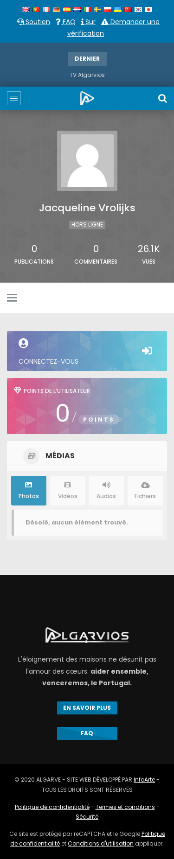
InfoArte (144, 779)
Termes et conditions (125, 807)
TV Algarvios (87, 75)
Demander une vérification (113, 27)
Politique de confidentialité (52, 807)
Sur (88, 21)
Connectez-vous (87, 352)
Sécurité (87, 817)
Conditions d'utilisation (101, 843)
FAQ (66, 21)
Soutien (33, 21)
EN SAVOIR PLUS (87, 708)
